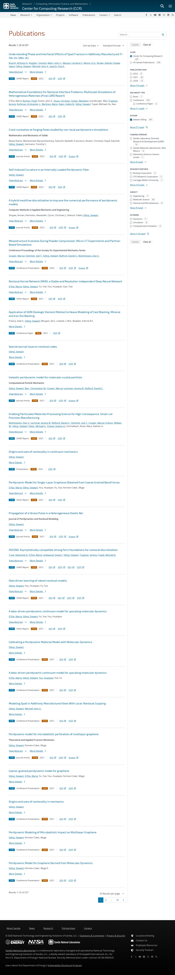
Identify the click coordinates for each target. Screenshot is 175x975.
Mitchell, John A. (40, 66)
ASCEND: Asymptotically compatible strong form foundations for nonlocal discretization (63, 549)
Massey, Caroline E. (72, 63)
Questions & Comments (92, 935)
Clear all (148, 44)
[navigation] (91, 45)
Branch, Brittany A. (18, 63)
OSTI (61, 78)
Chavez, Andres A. (56, 426)
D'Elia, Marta (15, 286)
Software (73, 15)
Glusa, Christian (62, 100)
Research (27, 3)
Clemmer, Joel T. (34, 255)
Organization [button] (43, 15)
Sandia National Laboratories (20, 950)
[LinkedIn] (168, 15)
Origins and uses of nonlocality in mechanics (36, 801)
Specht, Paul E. (57, 66)
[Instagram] (164, 15)
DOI (52, 78)
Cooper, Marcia (16, 255)
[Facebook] (146, 15)
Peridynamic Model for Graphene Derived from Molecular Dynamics (51, 863)
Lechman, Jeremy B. (74, 388)
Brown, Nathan (104, 63)
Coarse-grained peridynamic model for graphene (39, 770)
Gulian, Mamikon (79, 100)
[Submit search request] (163, 34)
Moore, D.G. (90, 63)
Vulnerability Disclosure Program (65, 965)
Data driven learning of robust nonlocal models (38, 580)
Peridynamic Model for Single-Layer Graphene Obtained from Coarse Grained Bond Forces (64, 482)
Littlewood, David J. (52, 555)
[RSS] (173, 15)
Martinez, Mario (50, 104)
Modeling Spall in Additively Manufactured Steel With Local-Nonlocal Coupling (57, 703)
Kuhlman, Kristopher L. (29, 104)
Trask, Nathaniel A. (18, 555)
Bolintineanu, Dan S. (88, 255)
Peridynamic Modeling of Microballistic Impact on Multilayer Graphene (53, 832)
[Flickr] (160, 15)
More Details (38, 71)
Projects (60, 15)
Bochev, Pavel (30, 100)
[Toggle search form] (162, 6)
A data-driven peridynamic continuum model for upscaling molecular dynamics (58, 611)
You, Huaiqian (46, 677)
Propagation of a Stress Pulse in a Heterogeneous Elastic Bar (46, 513)
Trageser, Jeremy (88, 555)
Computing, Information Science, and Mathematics (62, 3)
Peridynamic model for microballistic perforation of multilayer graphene (54, 734)
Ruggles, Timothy (38, 63)
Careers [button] (104, 15)
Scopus (74, 156)
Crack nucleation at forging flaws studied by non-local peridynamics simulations (58, 129)
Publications (88, 15)
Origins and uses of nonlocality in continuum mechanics (43, 451)
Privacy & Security (116, 935)
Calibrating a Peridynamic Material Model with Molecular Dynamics (50, 642)
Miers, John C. (55, 63)
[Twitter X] (151, 15)
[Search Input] (142, 34)
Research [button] (25, 15)
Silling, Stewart (23, 66)
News (13, 15)
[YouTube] (155, 15)
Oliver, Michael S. (37, 426)
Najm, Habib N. (66, 104)
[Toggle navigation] (5, 15)
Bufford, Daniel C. (68, 255)
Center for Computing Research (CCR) (52, 8)
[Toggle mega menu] (170, 6)
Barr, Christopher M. (35, 388)
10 (118, 900)
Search (117, 15)
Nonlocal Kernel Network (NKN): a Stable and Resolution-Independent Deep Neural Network (65, 281)
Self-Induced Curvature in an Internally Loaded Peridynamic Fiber (49, 169)
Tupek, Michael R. (107, 555)
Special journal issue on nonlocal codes (33, 346)
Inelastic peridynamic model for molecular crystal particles (45, 377)
